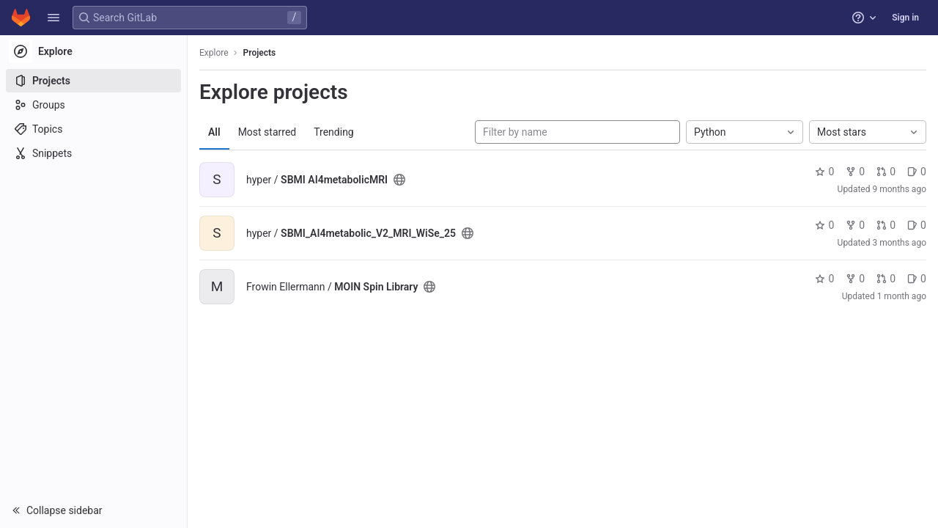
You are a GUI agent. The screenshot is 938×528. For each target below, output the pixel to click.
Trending (334, 132)
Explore (214, 53)
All (214, 132)
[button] (53, 17)
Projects (259, 53)
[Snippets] (93, 153)
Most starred (267, 132)
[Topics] (93, 129)
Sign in (905, 17)
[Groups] (93, 105)
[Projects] (93, 80)
